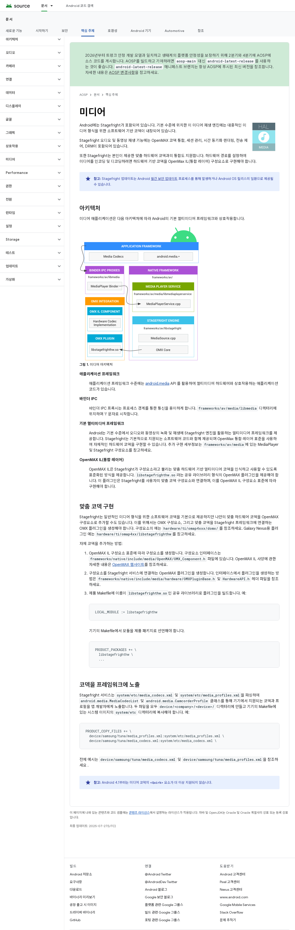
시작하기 (42, 31)
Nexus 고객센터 (231, 889)
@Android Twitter (158, 874)
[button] (28, 39)
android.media (157, 383)
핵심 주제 (112, 95)
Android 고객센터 (232, 874)
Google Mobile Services (237, 905)
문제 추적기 (228, 920)
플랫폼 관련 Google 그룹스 (164, 905)
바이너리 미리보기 (82, 897)
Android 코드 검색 (79, 6)
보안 (65, 31)
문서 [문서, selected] (44, 6)
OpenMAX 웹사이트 (128, 564)
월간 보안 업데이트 (164, 179)
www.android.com (234, 897)
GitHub (75, 920)
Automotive (175, 31)
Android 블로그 (156, 889)
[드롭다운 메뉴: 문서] (53, 5)
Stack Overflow (231, 912)
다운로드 (76, 889)
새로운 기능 (14, 31)
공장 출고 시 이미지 (83, 905)
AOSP (83, 95)
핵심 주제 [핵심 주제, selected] (87, 31)
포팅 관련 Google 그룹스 (162, 920)
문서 (9, 19)
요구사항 (76, 882)
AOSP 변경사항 (122, 72)
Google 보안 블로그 (159, 897)
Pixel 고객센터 (230, 882)
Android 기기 (141, 31)
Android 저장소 (81, 874)
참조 (201, 31)
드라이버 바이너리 (82, 912)
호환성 (112, 31)
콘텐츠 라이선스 (139, 813)
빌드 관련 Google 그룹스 (162, 912)
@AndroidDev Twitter (161, 882)
